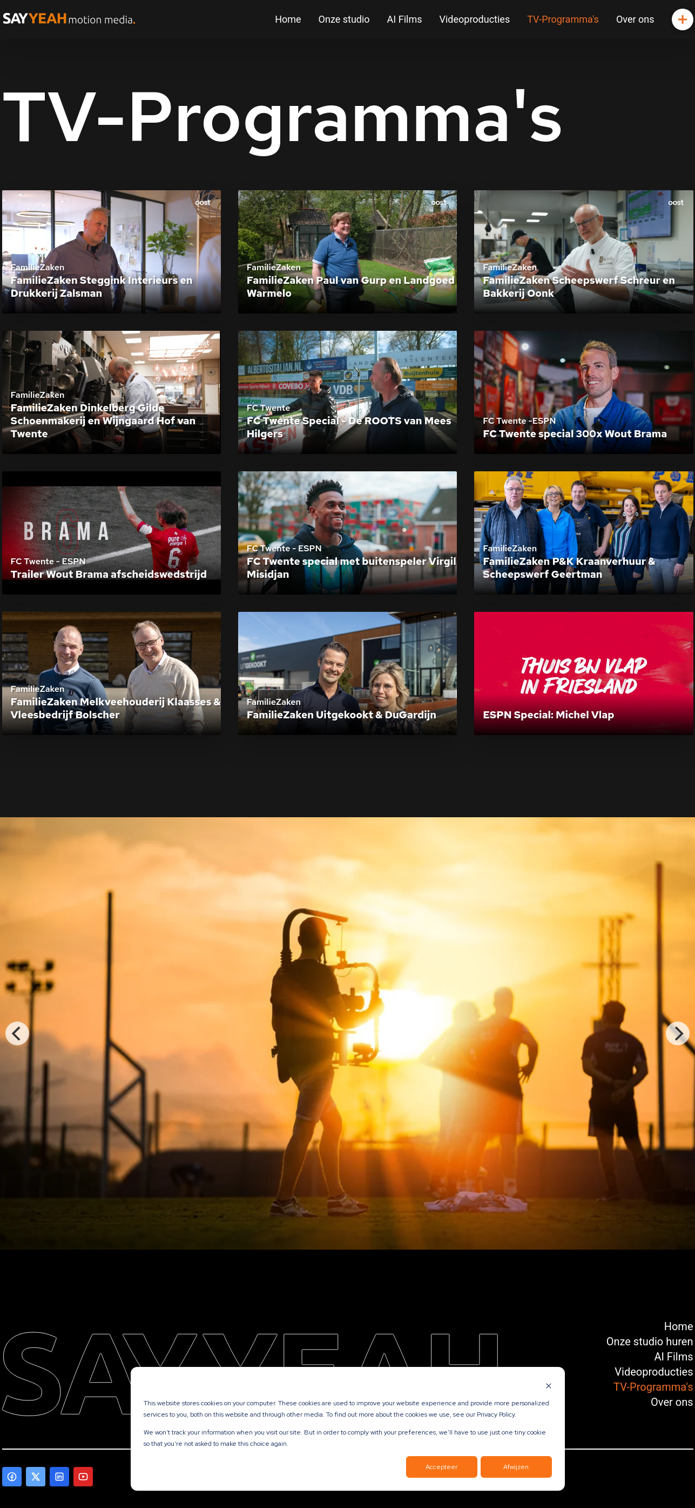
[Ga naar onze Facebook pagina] (12, 1476)
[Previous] (17, 1033)
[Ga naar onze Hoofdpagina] (69, 19)
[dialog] (348, 1429)
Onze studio (344, 19)
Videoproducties (475, 19)
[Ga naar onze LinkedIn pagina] (59, 1476)
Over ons (635, 19)
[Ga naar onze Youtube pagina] (83, 1476)
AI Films (404, 19)
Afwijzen (516, 1467)
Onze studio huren (649, 1341)
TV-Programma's (563, 19)
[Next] (678, 1033)
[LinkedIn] (59, 1476)
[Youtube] (83, 1476)
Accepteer (441, 1467)
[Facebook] (12, 1476)
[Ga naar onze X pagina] (35, 1476)
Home (288, 19)
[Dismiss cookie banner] (548, 1385)
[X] (35, 1476)
